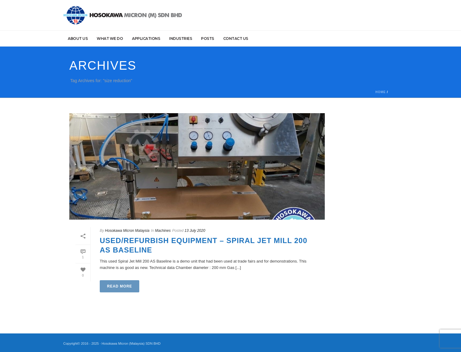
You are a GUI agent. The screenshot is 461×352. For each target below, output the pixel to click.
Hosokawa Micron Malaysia (127, 230)
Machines (163, 230)
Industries (180, 38)
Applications (146, 38)
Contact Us (235, 38)
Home (380, 92)
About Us (78, 38)
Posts (207, 38)
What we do (110, 38)
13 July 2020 (195, 230)
